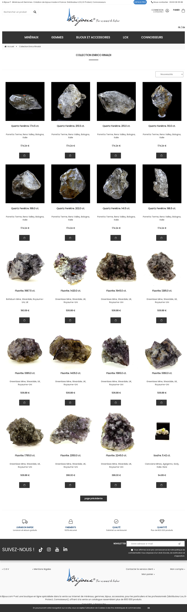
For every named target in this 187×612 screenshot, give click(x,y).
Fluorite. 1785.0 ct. (25, 455)
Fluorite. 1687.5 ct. (25, 291)
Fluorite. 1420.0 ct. (71, 291)
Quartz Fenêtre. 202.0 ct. (71, 208)
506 (70, 310)
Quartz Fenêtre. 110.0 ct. (161, 126)
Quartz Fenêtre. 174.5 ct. (25, 126)
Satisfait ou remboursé (116, 525)
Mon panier (147, 574)
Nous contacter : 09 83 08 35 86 (167, 2)
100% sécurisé (70, 525)
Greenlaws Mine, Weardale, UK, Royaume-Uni (70, 301)
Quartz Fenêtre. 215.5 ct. (70, 126)
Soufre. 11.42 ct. (162, 455)
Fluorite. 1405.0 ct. (70, 373)
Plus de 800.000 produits (162, 525)
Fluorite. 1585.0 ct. (116, 373)
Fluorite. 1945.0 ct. (116, 291)
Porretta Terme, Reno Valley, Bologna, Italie (25, 136)
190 (25, 310)
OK (148, 608)
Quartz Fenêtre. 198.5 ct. (162, 208)
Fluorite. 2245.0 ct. (116, 455)
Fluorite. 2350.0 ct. (70, 455)
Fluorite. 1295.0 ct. (162, 291)
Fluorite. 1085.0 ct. (25, 373)
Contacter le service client (139, 569)
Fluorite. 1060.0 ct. (162, 373)
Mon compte (176, 569)
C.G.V (6, 569)
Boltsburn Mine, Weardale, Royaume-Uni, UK (25, 301)
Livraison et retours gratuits (25, 525)
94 (162, 475)
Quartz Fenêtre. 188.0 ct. (25, 208)
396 (70, 475)
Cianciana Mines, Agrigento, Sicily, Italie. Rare (162, 465)
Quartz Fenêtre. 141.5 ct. (116, 208)
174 (25, 145)
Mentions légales (42, 569)
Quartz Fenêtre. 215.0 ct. (116, 126)
